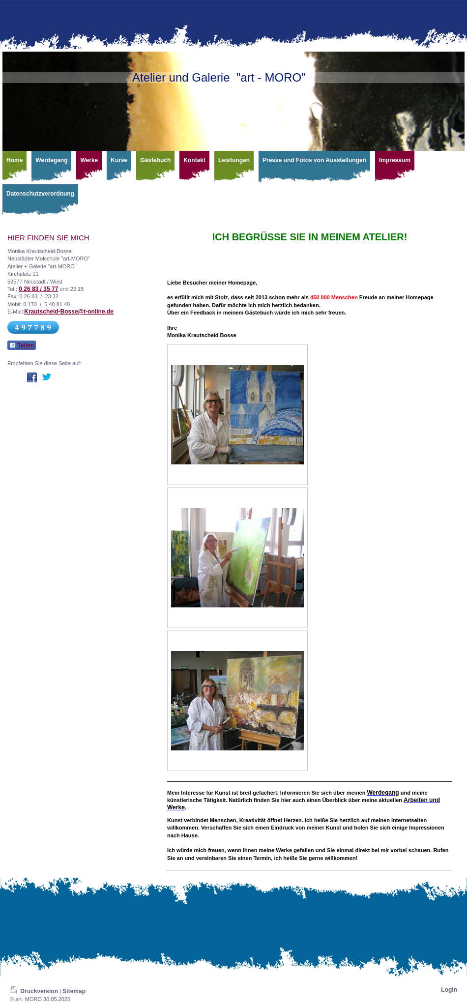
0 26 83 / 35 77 (38, 289)
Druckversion (34, 991)
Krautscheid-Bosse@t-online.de (69, 311)
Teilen (21, 345)
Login (449, 989)
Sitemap (74, 991)
